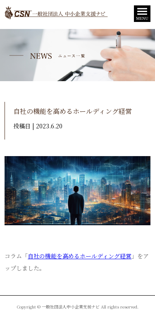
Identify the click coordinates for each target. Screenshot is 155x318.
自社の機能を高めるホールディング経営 (79, 256)
